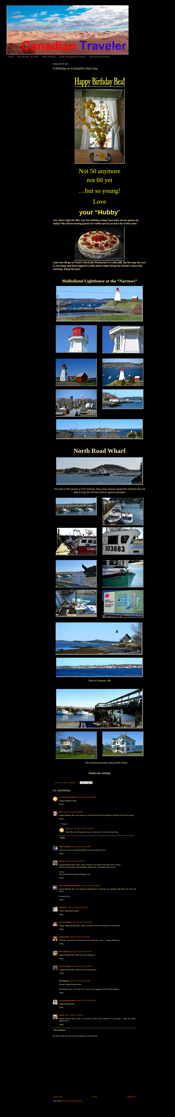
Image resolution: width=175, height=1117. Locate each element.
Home (11, 57)
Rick (61, 812)
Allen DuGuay (64, 847)
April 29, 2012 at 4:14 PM (73, 812)
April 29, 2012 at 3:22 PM (86, 797)
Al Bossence (64, 937)
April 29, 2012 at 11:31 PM (80, 981)
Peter (68, 829)
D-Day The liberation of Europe (72, 57)
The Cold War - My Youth (27, 57)
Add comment (59, 1030)
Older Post (131, 1097)
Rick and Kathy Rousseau (69, 886)
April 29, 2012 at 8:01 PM (77, 907)
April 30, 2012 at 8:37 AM (86, 1000)
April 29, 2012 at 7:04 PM (83, 829)
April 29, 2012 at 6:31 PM (75, 861)
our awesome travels (67, 1000)
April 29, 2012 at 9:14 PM (80, 937)
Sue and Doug (65, 966)
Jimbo (61, 1015)
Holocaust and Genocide (99, 57)
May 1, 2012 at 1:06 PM (74, 1015)
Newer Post (57, 1097)
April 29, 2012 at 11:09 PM (81, 966)
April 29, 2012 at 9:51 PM (82, 952)
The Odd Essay (65, 952)
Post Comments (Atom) (72, 1101)
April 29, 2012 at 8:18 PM (82, 922)
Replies (64, 824)
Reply (61, 804)
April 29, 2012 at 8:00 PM (90, 886)
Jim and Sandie (65, 922)
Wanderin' (63, 907)
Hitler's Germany (49, 57)
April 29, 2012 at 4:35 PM (80, 847)
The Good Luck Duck (67, 797)
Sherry (62, 861)
